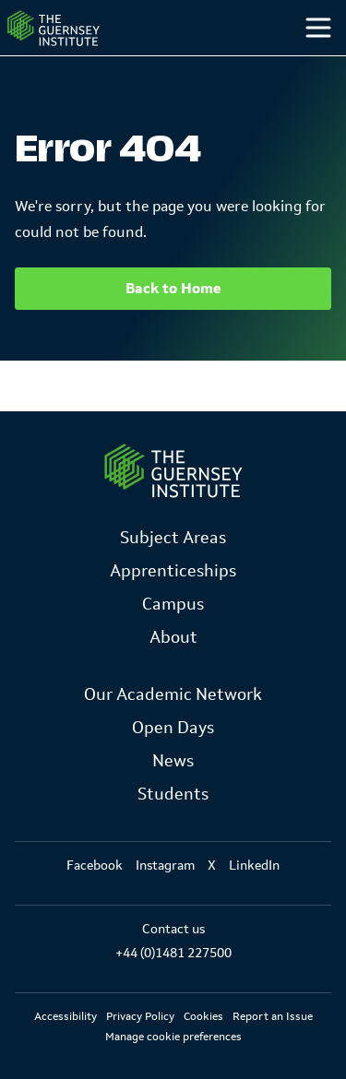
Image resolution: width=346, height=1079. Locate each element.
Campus (173, 604)
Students (173, 794)
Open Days (173, 727)
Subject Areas (173, 538)
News (173, 761)
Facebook (94, 865)
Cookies (203, 1016)
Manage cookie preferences (173, 1036)
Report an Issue (273, 1016)
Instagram (165, 865)
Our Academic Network (173, 694)
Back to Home (173, 288)
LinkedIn (254, 865)
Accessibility (65, 1016)
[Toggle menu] (318, 27)
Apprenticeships (173, 571)
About (173, 637)
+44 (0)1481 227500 (173, 952)
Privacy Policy (140, 1016)
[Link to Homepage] (173, 471)
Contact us (173, 928)
